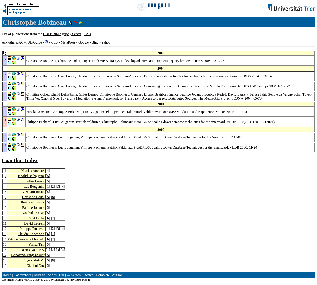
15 (4, 244)
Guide (37, 42)
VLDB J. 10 (235, 122)
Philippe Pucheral (118, 112)
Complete (103, 275)
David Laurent (238, 94)
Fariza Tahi (258, 94)
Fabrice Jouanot (191, 94)
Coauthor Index (20, 160)
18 (4, 260)
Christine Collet (69, 61)
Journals (39, 275)
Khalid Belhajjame (63, 94)
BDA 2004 (251, 76)
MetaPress (68, 42)
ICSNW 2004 (241, 98)
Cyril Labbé (66, 76)
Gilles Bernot (88, 94)
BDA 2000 (235, 137)
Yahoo (105, 42)
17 (4, 255)
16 (4, 250)
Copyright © (9, 279)
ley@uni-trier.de (80, 279)
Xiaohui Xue (50, 98)
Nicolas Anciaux (38, 112)
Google (83, 42)
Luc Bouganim (93, 112)
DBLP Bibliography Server (62, 34)
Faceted (88, 275)
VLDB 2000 (238, 147)
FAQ (87, 34)
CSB (54, 42)
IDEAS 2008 (201, 61)
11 (4, 223)
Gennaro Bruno (142, 94)
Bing (95, 42)
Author (117, 275)
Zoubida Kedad (215, 94)
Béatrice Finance (166, 94)
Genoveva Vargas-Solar (284, 94)
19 (4, 265)
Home (7, 275)
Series (52, 275)
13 (4, 234)
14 (4, 239)
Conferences (22, 275)
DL (30, 42)
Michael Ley (61, 279)
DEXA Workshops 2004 (259, 86)
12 (4, 229)
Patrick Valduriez (145, 112)
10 (4, 218)
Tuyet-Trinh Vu (93, 61)
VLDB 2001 (224, 112)
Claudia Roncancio (90, 76)
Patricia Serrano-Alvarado (123, 76)
